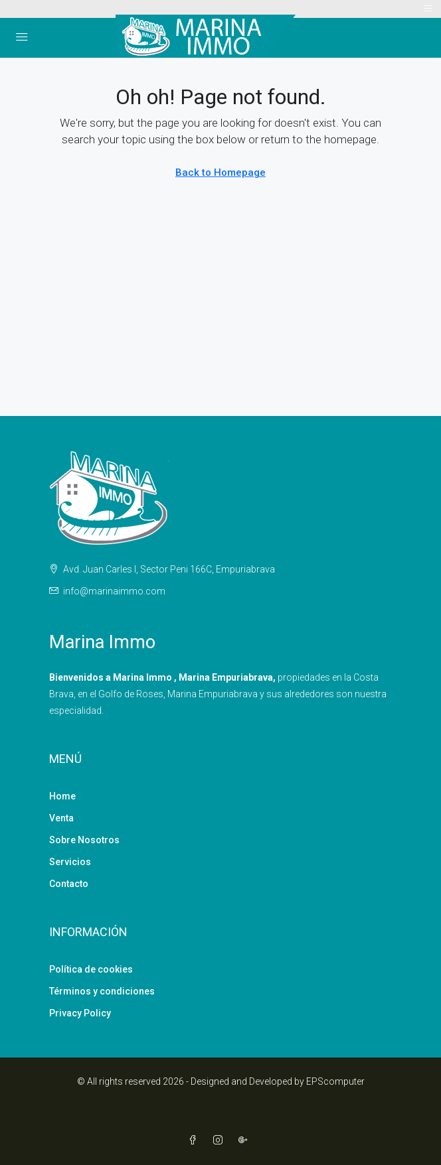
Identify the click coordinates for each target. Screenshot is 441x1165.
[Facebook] (195, 1140)
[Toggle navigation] (428, 9)
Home (62, 796)
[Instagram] (220, 1140)
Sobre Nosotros (84, 840)
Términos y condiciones (102, 991)
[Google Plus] (245, 1140)
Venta (61, 818)
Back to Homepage (220, 172)
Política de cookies (91, 969)
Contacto (68, 883)
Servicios (70, 862)
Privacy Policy (80, 1013)
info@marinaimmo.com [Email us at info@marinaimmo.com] (114, 591)
